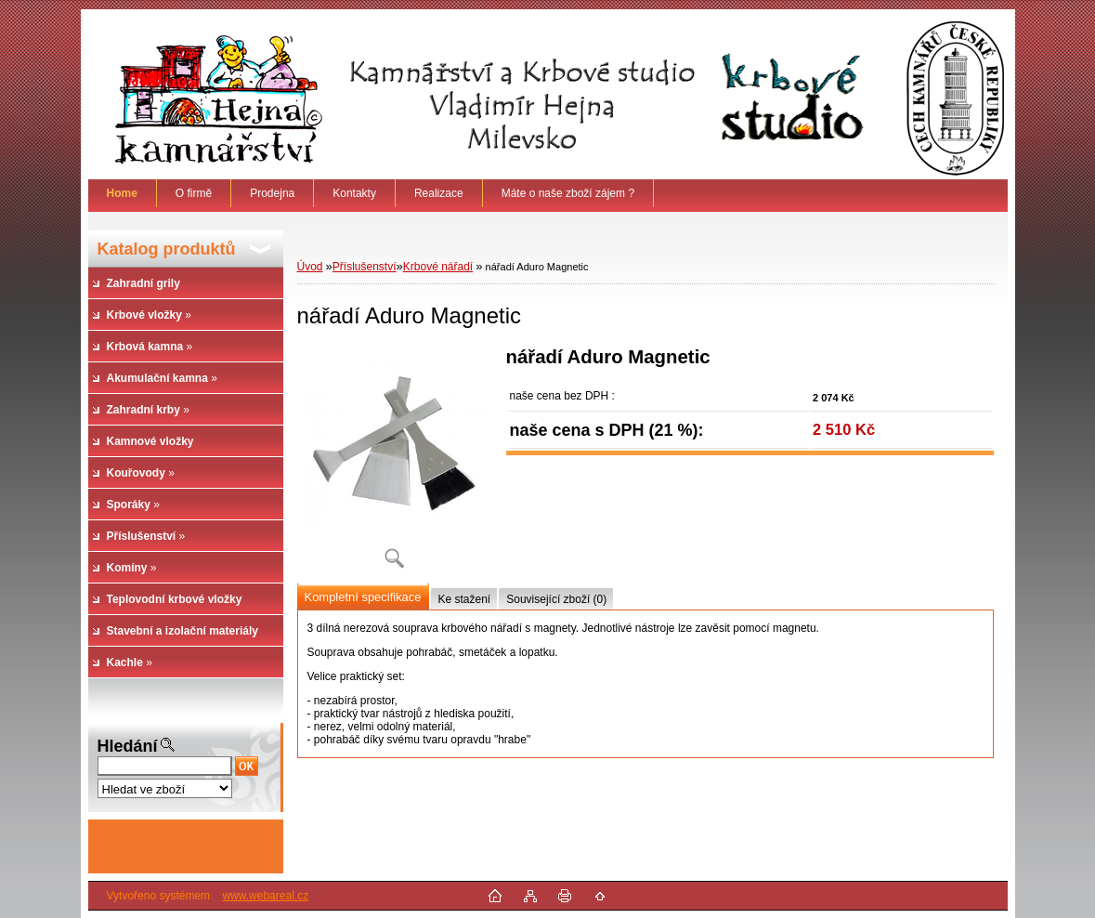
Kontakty (354, 193)
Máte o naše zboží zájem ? (568, 193)
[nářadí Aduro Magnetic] (394, 464)
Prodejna (272, 193)
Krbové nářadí (438, 266)
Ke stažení (464, 599)
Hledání (128, 746)
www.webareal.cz (265, 895)
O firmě (194, 193)
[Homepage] (122, 193)
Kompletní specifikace (363, 597)
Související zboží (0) (556, 599)
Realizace (438, 193)
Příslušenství (364, 266)
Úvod (310, 266)
